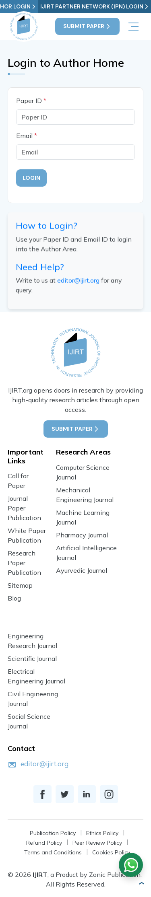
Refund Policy (44, 842)
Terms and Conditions (53, 852)
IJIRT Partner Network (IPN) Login (94, 6)
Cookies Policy (111, 852)
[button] (141, 883)
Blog (14, 598)
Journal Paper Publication (24, 508)
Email (26, 136)
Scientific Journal (32, 658)
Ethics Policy (102, 833)
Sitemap (20, 585)
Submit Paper (87, 26)
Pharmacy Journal (82, 535)
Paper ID (31, 101)
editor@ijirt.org (78, 282)
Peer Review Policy (97, 842)
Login (31, 177)
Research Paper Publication (24, 562)
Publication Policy (53, 833)
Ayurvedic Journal (81, 570)
